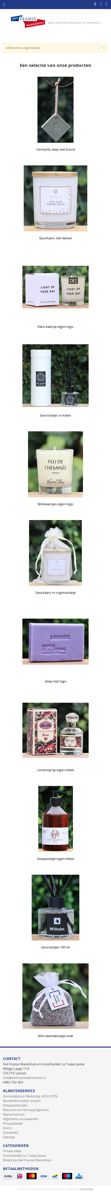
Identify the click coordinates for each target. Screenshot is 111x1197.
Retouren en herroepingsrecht (26, 1110)
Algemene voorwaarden (20, 1119)
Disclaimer (10, 1132)
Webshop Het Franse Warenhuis (27, 1160)
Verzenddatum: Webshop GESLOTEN (30, 1096)
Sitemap (9, 1137)
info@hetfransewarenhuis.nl (24, 1078)
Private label (12, 1151)
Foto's (7, 1128)
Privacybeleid (12, 1123)
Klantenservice (14, 1114)
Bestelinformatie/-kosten (22, 1101)
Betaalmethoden (15, 1105)
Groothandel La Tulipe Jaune (24, 1155)
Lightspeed (86, 1189)
